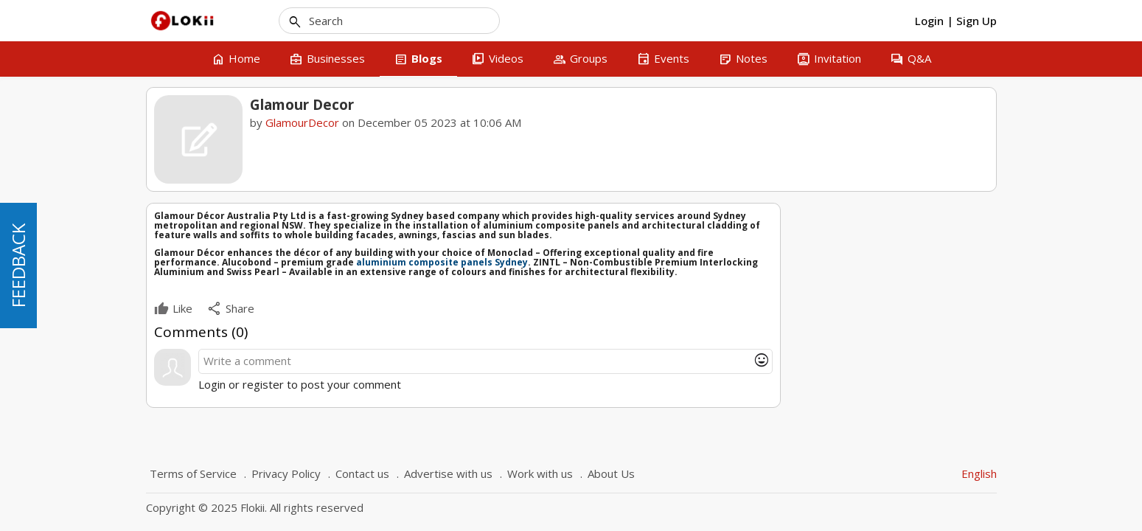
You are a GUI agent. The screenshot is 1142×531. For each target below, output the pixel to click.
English (979, 473)
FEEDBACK (18, 265)
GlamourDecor (302, 122)
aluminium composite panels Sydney (442, 262)
